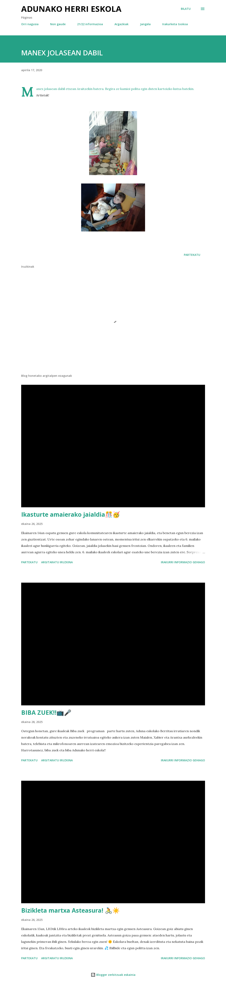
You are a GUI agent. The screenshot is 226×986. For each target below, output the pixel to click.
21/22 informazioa (90, 24)
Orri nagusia (30, 24)
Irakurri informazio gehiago (183, 562)
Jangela (145, 24)
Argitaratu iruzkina (57, 562)
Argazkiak (121, 24)
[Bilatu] (186, 9)
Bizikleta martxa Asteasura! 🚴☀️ (70, 910)
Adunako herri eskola (71, 8)
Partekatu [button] (192, 255)
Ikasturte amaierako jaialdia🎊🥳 (70, 514)
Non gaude (58, 24)
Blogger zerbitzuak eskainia (113, 975)
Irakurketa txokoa (175, 24)
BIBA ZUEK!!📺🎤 (46, 712)
